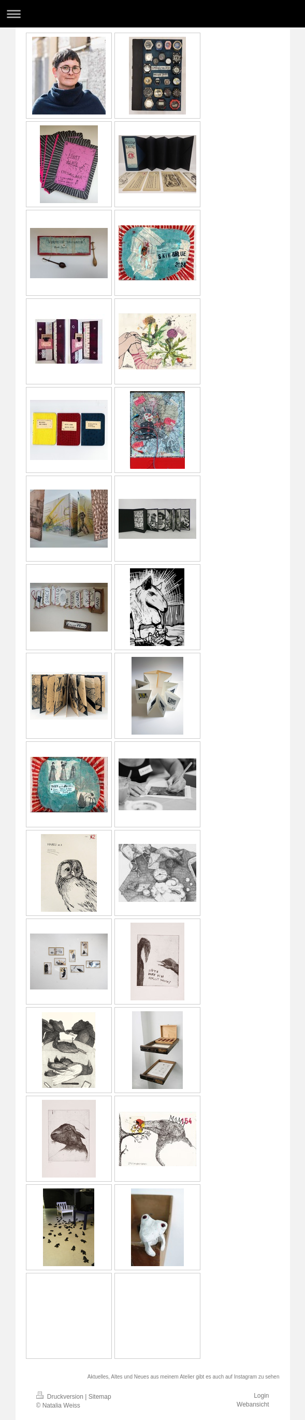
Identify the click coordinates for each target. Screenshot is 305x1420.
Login (261, 1395)
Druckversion (60, 1396)
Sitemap (100, 1396)
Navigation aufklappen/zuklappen (152, 14)
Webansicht (253, 1404)
